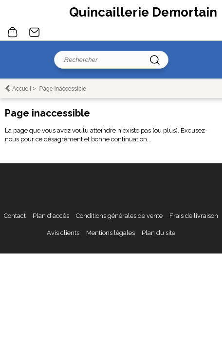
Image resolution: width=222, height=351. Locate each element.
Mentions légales (110, 232)
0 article (12, 32)
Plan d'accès (51, 215)
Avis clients (63, 232)
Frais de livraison (193, 215)
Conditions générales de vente (119, 215)
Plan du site (158, 232)
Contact (34, 32)
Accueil (21, 88)
